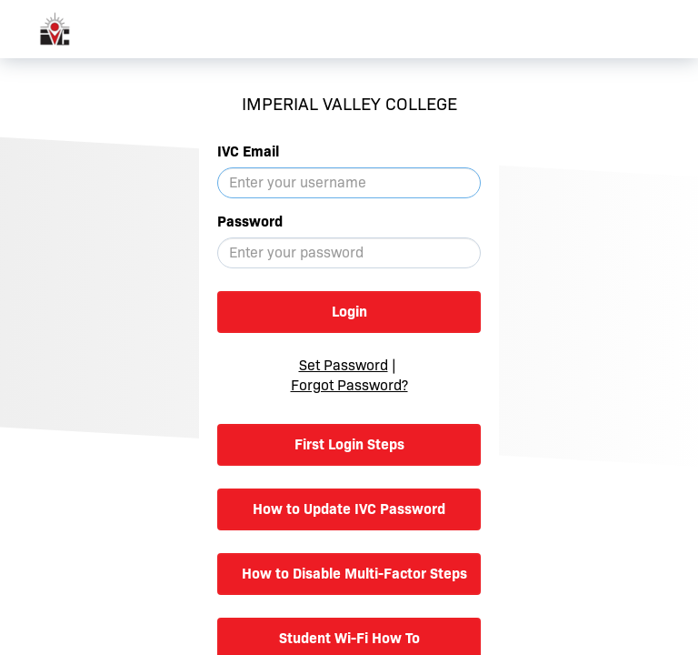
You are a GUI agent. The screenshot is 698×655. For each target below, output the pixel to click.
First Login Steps (349, 444)
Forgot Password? (349, 385)
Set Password (343, 365)
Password (250, 221)
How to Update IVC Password (349, 509)
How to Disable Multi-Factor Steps (354, 573)
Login (349, 311)
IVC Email (248, 151)
